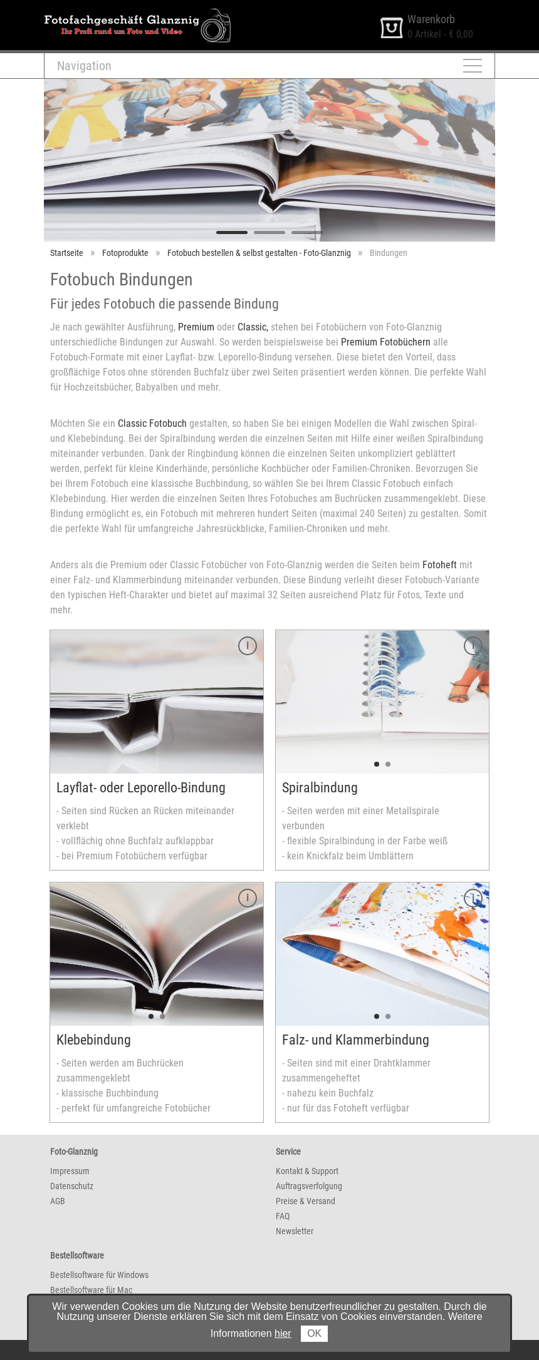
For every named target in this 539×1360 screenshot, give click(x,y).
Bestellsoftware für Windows (99, 1275)
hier (283, 1333)
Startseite (66, 253)
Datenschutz (71, 1186)
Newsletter (294, 1231)
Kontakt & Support (307, 1171)
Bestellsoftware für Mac (91, 1290)
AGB (57, 1201)
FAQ (283, 1216)
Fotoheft (439, 565)
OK (314, 1333)
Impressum (70, 1171)
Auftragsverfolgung (309, 1186)
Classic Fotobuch (152, 423)
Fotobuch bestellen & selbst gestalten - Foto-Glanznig (259, 253)
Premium (196, 327)
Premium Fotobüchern (386, 342)
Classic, (253, 327)
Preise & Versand (305, 1201)
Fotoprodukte (125, 253)
